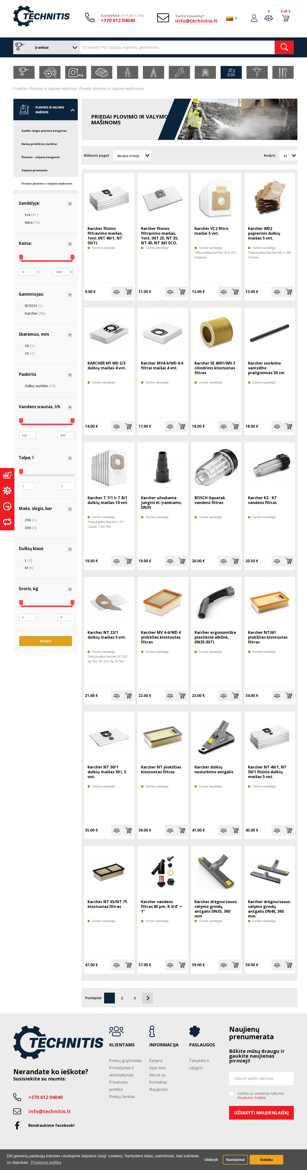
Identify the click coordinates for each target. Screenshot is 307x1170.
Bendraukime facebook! (51, 1125)
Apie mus (157, 1067)
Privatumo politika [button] (46, 1162)
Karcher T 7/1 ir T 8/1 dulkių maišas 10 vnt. (108, 500)
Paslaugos (202, 1045)
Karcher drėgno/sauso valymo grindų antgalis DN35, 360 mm (216, 909)
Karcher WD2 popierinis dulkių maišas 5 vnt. (264, 233)
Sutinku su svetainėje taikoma (260, 1095)
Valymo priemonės (34, 170)
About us (157, 1075)
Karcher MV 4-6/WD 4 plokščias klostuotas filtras (161, 637)
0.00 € (285, 11)
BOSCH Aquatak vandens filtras (210, 500)
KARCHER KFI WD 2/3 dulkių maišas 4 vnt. (107, 365)
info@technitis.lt (196, 21)
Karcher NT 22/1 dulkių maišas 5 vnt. (107, 635)
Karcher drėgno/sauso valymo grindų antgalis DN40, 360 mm (269, 909)
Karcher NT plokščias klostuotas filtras (161, 769)
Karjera (155, 1060)
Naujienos (158, 1089)
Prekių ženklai (122, 1096)
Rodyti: (270, 155)
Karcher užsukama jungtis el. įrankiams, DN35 (161, 502)
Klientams (122, 1045)
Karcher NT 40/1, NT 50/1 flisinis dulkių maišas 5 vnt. (267, 771)
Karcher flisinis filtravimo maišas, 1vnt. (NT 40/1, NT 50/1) (105, 236)
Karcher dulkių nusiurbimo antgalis (214, 769)
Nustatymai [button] (235, 1160)
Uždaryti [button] (211, 1160)
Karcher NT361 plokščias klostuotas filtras (268, 637)
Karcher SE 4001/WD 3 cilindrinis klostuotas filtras (215, 367)
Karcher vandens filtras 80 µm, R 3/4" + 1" (161, 906)
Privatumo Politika (251, 1097)
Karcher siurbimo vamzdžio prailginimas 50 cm (266, 367)
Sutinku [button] (266, 1160)
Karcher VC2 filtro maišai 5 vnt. (211, 231)
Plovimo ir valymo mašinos (53, 88)
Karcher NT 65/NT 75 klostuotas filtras (107, 904)
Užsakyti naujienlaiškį (261, 1113)
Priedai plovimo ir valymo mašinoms (111, 88)
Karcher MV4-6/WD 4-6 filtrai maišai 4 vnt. (162, 365)
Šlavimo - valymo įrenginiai (41, 157)
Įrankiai (45, 47)
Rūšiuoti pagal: (97, 155)
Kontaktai (158, 1082)
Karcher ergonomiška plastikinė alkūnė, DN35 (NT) (215, 637)
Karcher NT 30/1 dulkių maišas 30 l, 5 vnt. (107, 771)
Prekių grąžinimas (125, 1060)
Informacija (163, 1045)
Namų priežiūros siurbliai (39, 144)
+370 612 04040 (118, 20)
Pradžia (20, 88)
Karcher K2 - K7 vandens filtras (262, 500)
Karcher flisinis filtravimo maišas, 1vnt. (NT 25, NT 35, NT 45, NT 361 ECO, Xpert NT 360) (159, 238)
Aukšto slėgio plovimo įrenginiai (44, 130)
